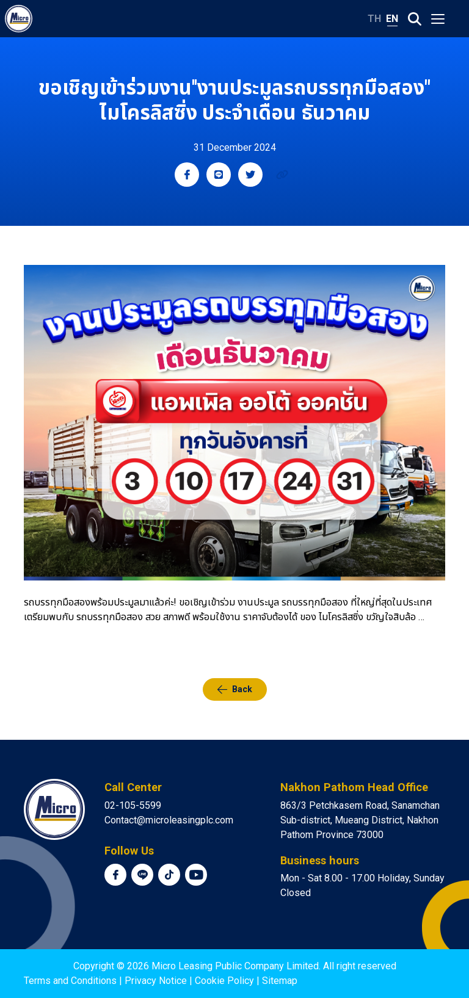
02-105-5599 (132, 805)
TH (374, 18)
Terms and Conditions (70, 980)
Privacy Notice (156, 980)
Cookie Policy (224, 980)
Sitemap (279, 980)
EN (392, 18)
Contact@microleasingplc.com (168, 820)
